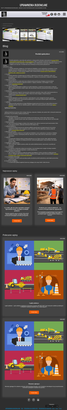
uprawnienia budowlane (17, 84)
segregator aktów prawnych (18, 130)
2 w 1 (53, 408)
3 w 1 (57, 408)
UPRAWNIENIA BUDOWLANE (12, 408)
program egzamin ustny (21, 95)
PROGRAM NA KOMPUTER (31, 408)
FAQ (22, 408)
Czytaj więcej (17, 220)
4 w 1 (60, 408)
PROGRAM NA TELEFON (45, 408)
